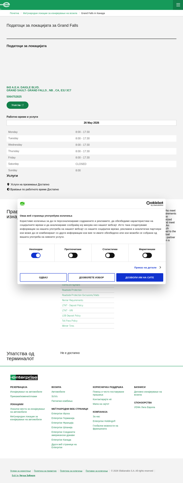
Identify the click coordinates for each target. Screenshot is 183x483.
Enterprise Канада (63, 439)
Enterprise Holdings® (106, 421)
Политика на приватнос (45, 470)
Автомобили (60, 391)
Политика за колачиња (71, 470)
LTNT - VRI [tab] (69, 310)
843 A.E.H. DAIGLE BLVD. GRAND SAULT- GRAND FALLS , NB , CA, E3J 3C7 (39, 89)
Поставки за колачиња (97, 470)
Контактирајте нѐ (104, 399)
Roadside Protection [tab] (73, 290)
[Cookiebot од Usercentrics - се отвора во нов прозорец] (148, 203)
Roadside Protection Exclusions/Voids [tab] (82, 295)
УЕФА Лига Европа (146, 407)
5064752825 (14, 96)
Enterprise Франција (64, 422)
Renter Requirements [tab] (74, 300)
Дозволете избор (91, 277)
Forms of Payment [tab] (72, 285)
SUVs (56, 396)
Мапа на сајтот (103, 404)
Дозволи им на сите (139, 277)
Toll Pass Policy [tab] (71, 320)
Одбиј (43, 277)
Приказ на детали (145, 267)
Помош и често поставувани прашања (112, 393)
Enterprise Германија (65, 418)
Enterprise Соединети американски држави (71, 433)
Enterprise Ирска (62, 413)
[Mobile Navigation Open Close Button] (178, 5)
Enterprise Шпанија (64, 427)
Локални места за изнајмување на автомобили (29, 410)
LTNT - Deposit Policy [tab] (74, 305)
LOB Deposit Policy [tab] (72, 315)
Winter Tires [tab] (69, 326)
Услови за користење (20, 470)
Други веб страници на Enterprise (71, 446)
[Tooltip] (52, 184)
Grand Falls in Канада (93, 13)
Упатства (18, 106)
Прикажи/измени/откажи (25, 396)
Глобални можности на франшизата (112, 427)
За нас (98, 416)
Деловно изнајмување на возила (153, 393)
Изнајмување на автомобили (28, 391)
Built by (23, 475)
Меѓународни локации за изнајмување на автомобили (29, 418)
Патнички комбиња (64, 401)
